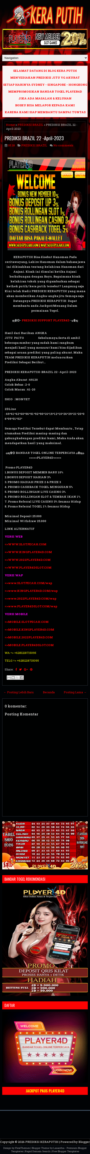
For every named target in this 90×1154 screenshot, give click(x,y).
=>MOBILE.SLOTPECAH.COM (27, 622)
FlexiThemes (22, 1148)
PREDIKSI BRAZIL (30, 125)
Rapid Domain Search (37, 1151)
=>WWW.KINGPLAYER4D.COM (28, 552)
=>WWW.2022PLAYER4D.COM (28, 560)
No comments (63, 145)
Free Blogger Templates (65, 1151)
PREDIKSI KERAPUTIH (41, 1142)
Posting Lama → (75, 692)
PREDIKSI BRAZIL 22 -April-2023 (34, 138)
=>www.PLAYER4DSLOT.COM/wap (31, 606)
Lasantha (58, 1148)
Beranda (49, 692)
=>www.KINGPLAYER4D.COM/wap (31, 591)
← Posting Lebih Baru (19, 692)
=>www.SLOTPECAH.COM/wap (28, 583)
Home (10, 125)
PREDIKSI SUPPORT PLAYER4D (46, 320)
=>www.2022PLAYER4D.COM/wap (30, 598)
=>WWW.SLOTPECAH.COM (25, 544)
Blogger (84, 1142)
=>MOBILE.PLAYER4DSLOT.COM (29, 645)
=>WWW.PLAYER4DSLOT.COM (28, 567)
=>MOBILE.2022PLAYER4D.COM (29, 637)
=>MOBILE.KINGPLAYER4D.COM (29, 629)
